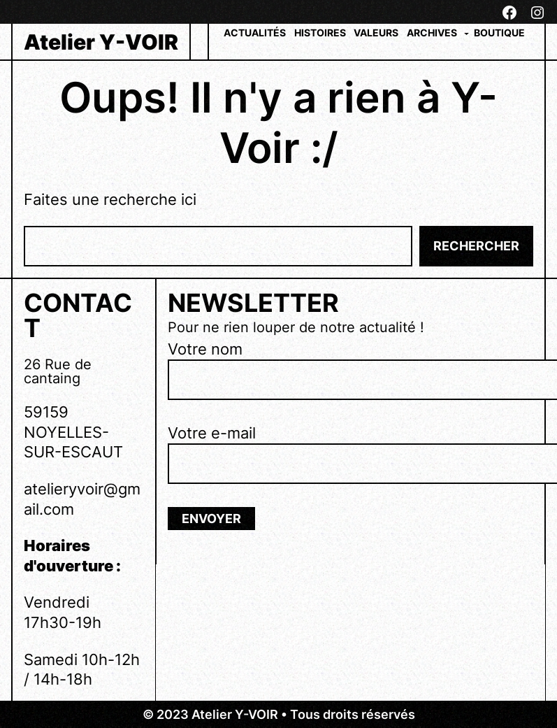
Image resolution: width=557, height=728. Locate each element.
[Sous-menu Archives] (466, 33)
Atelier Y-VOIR (101, 42)
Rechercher (476, 245)
